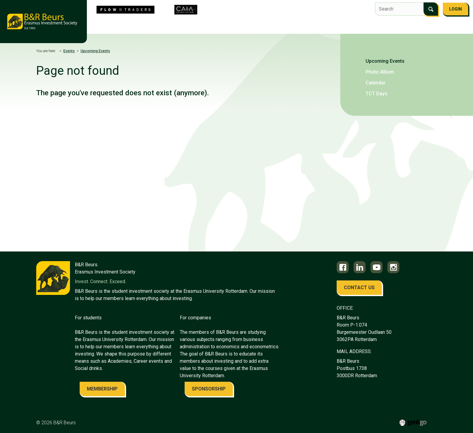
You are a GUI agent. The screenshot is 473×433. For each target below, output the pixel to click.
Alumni (314, 23)
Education (262, 23)
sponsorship (209, 389)
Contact (339, 23)
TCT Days (376, 93)
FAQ (361, 23)
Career (290, 23)
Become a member (393, 23)
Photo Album (380, 72)
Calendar (376, 83)
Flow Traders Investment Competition (176, 23)
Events (235, 23)
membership (102, 389)
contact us (359, 287)
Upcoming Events (95, 51)
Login (455, 9)
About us (114, 23)
